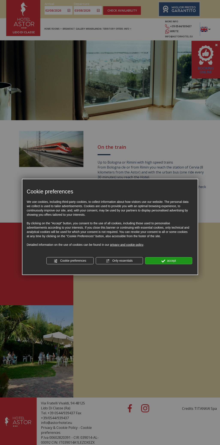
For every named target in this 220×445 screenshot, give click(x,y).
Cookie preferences (70, 261)
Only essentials (119, 261)
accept (168, 261)
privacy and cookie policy (126, 244)
